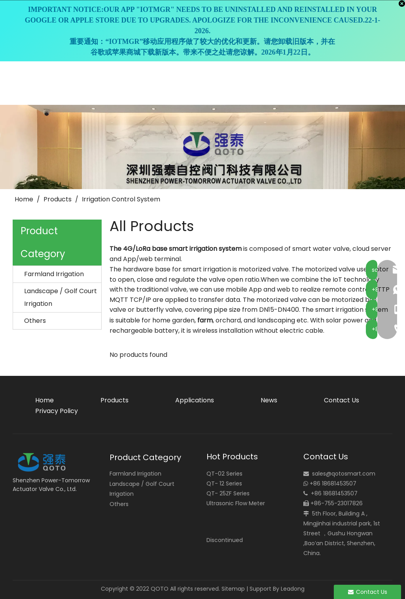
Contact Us (341, 400)
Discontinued (224, 540)
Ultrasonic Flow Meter (235, 503)
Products (114, 400)
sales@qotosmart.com (343, 474)
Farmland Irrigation (54, 274)
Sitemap (233, 589)
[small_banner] (202, 147)
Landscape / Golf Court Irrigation (60, 297)
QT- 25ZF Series (228, 493)
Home (44, 400)
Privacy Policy (56, 410)
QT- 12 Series (224, 483)
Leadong (293, 589)
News (269, 400)
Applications (194, 400)
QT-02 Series (224, 474)
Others (35, 320)
